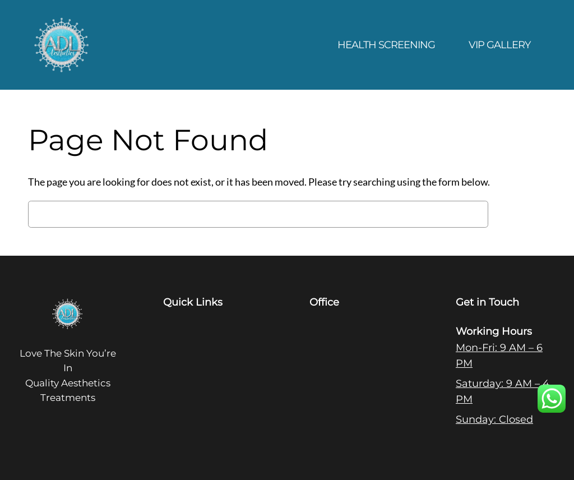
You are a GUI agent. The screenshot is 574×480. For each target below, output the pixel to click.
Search (520, 214)
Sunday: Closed (494, 419)
